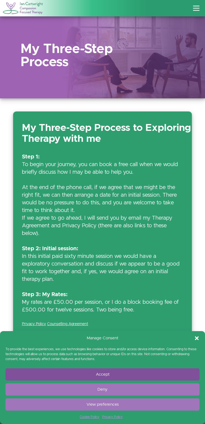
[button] (197, 338)
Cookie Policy (89, 417)
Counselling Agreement (67, 324)
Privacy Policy (112, 417)
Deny (102, 389)
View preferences (102, 404)
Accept (102, 374)
